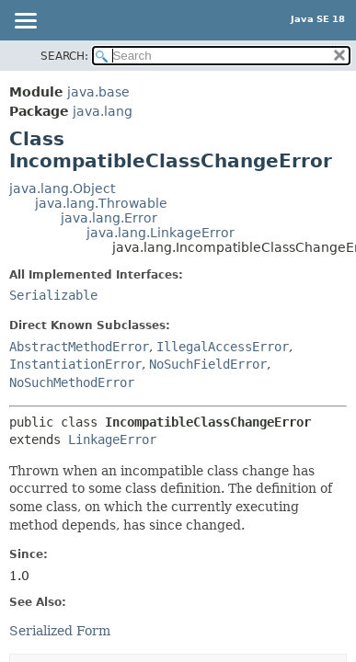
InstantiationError (75, 364)
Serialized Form (59, 630)
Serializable (53, 295)
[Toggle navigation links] (24, 22)
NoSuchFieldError (208, 364)
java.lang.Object (62, 188)
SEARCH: (64, 56)
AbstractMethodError (79, 346)
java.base (98, 92)
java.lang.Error (109, 218)
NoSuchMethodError (71, 382)
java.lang (102, 111)
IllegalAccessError (222, 346)
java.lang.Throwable (101, 203)
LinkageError (112, 439)
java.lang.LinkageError (160, 232)
